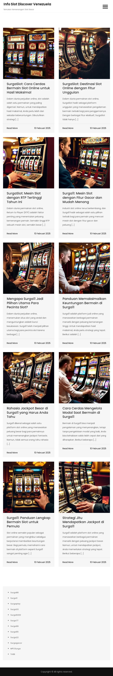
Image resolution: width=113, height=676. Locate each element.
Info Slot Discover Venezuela (27, 4)
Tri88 (12, 654)
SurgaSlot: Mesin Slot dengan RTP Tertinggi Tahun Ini (24, 197)
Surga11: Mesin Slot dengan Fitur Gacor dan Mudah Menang (82, 197)
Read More (12, 128)
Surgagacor (16, 643)
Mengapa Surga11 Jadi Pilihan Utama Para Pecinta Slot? (25, 302)
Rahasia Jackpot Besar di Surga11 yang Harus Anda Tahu (27, 412)
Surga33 (14, 609)
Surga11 (13, 598)
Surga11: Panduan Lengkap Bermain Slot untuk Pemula (28, 522)
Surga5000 (15, 615)
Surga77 (14, 620)
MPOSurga (15, 648)
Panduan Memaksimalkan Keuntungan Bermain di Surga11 (84, 302)
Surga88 (14, 592)
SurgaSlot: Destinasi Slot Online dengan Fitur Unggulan (82, 88)
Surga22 (14, 637)
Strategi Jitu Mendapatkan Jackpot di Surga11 (83, 522)
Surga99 (14, 626)
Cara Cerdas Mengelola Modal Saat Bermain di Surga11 (82, 412)
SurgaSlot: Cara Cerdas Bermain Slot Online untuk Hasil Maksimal (28, 88)
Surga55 (14, 631)
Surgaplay (15, 603)
